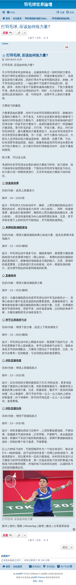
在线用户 (5, 556)
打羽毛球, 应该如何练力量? (25, 26)
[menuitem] (11, 12)
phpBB (19, 574)
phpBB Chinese (38, 577)
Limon (5, 43)
